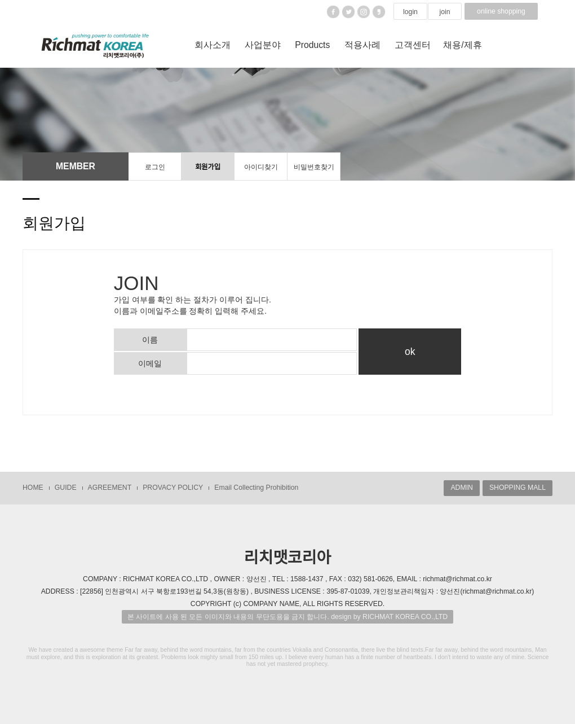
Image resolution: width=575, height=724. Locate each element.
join (444, 12)
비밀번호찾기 (314, 167)
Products (312, 45)
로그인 (155, 167)
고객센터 (413, 45)
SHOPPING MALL (517, 488)
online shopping (501, 11)
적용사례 (362, 45)
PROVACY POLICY (173, 488)
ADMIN (461, 488)
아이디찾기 (261, 167)
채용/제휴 (462, 45)
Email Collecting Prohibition (256, 488)
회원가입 (207, 167)
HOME (33, 488)
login (410, 12)
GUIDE (66, 488)
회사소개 (212, 45)
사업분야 (263, 45)
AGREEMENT (110, 488)
